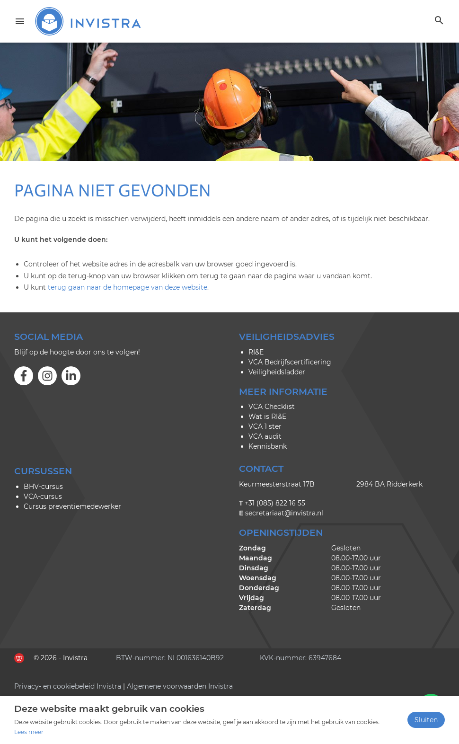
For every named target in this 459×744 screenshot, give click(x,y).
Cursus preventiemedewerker (72, 506)
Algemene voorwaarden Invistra (180, 686)
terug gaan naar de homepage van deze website (127, 287)
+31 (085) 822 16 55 (275, 503)
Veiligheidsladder (276, 372)
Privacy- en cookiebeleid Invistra (67, 686)
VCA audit (265, 436)
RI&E (256, 352)
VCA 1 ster (265, 426)
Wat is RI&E (267, 416)
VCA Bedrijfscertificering (289, 362)
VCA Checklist (271, 406)
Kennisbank (267, 446)
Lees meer (29, 731)
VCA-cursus (43, 496)
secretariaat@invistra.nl (284, 513)
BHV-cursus (43, 486)
